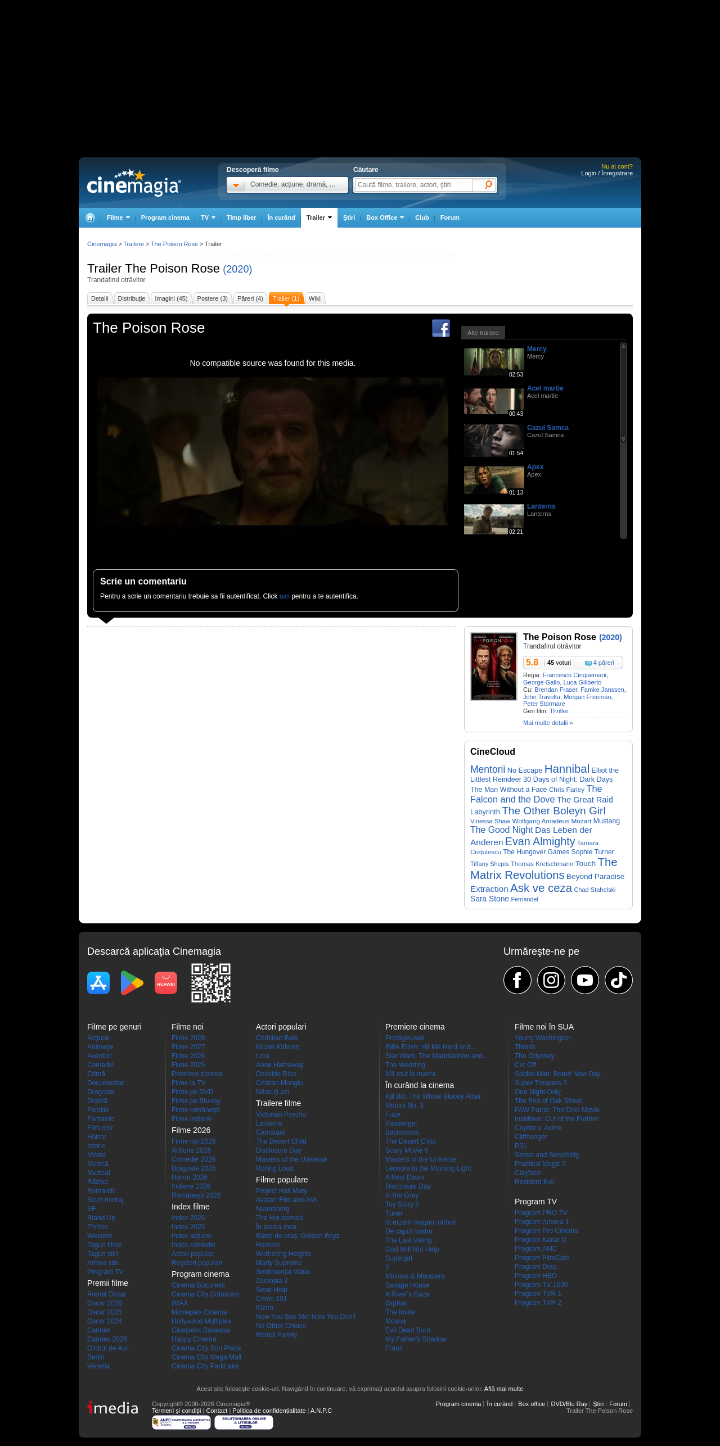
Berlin (96, 1357)
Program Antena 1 (542, 1222)
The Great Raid (585, 799)
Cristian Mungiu (279, 1083)
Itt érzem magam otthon (421, 1222)
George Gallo (541, 682)
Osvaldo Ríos (276, 1074)
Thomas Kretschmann (542, 863)
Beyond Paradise (595, 876)
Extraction (489, 889)
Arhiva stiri (103, 1263)
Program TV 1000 (541, 1285)
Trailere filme (278, 1103)
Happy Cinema (194, 1339)
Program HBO (536, 1276)
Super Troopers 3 (541, 1083)
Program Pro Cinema (546, 1231)
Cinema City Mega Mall (206, 1357)
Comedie (100, 1065)
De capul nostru (409, 1231)
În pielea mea (276, 1227)
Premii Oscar (106, 1294)
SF (91, 1209)
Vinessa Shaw (490, 821)
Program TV (105, 1272)
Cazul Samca (548, 428)
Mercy (537, 349)
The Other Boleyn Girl (554, 811)
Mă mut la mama (410, 1074)
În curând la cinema (419, 1085)
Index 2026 (188, 1218)
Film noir (100, 1128)
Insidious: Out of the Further (556, 1119)
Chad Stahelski (594, 889)
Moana (395, 1321)
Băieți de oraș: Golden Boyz (298, 1236)
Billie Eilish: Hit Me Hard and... (430, 1047)
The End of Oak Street (548, 1101)
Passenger (401, 1123)
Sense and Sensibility (547, 1155)
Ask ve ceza (541, 888)
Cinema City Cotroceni (205, 1294)
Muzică (98, 1164)
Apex (535, 467)
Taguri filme (104, 1245)
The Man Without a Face (508, 790)
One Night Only (538, 1092)
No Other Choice (281, 1326)
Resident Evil (534, 1182)
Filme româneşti (195, 1110)
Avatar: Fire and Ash (286, 1200)
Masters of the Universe (291, 1159)
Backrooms (402, 1132)
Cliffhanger (531, 1137)
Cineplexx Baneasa (201, 1330)
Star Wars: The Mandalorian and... (436, 1056)
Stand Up (101, 1218)
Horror (96, 1137)
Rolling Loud (275, 1168)
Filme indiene (192, 1119)
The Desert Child (281, 1141)
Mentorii (487, 769)
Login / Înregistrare (607, 173)
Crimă (96, 1074)
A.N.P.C (321, 1410)
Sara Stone (489, 899)
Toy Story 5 (402, 1204)
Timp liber (241, 217)
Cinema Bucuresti (198, 1285)
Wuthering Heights (284, 1254)
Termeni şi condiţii (176, 1410)
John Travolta (541, 696)
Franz (394, 1348)
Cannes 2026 (107, 1339)
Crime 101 (271, 1299)
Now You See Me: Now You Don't (306, 1317)
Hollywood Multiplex (201, 1321)
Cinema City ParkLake (205, 1366)
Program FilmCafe (542, 1258)
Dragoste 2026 (194, 1168)
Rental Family (276, 1335)
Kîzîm (264, 1308)
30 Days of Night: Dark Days (568, 779)
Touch (585, 863)
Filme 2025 (188, 1065)
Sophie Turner (593, 852)
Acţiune (98, 1038)
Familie (98, 1110)
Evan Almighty (540, 841)
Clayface (528, 1173)
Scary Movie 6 (406, 1150)
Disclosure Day (279, 1150)
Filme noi (188, 1026)
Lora (262, 1056)
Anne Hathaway (280, 1065)
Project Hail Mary (281, 1191)
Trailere (133, 244)
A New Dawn (404, 1177)
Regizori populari (197, 1263)
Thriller (559, 711)
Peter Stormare (544, 703)
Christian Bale (277, 1038)
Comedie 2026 (193, 1159)
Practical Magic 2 (540, 1164)
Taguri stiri (102, 1254)
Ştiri (349, 217)
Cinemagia (102, 244)
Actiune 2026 (191, 1150)
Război (97, 1182)
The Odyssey (535, 1056)
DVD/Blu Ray (569, 1403)
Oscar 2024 (104, 1321)
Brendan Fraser (555, 689)
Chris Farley (566, 789)
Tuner (394, 1213)
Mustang (606, 821)
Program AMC (536, 1249)
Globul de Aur (107, 1348)
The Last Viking (408, 1240)
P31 (520, 1146)
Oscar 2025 (104, 1312)
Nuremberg (273, 1209)
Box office (531, 1403)
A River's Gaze (407, 1294)
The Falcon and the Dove (536, 793)
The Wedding (405, 1065)
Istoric (96, 1146)
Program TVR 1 (538, 1294)
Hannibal (567, 769)
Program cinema (165, 217)
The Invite (400, 1312)
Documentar (105, 1083)
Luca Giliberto (583, 682)
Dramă (97, 1101)
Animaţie (100, 1047)
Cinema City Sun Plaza (206, 1348)
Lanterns (541, 506)
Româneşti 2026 (196, 1195)
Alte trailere (483, 332)
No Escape (525, 770)
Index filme (191, 1206)
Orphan (396, 1303)
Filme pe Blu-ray (196, 1101)
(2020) (237, 269)
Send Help (271, 1290)
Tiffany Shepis (489, 863)
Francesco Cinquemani (574, 675)
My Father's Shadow (416, 1339)
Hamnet (268, 1245)
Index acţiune (192, 1236)
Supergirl (398, 1258)
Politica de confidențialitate (268, 1410)
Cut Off (525, 1065)
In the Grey (401, 1195)
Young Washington (543, 1038)
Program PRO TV (541, 1213)
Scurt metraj (105, 1200)
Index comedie (193, 1245)
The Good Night (501, 830)
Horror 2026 (190, 1177)
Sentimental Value (283, 1272)
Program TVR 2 (538, 1303)
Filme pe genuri (114, 1026)
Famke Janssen (602, 689)
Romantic (101, 1191)
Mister (96, 1155)
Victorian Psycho (281, 1114)
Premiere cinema (197, 1074)
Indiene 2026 (191, 1186)
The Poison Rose (172, 268)
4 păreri (603, 662)
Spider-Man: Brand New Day (558, 1074)
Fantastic (101, 1119)
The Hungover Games (536, 852)
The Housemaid (280, 1218)
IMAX (180, 1303)
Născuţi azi (272, 1092)
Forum (450, 217)
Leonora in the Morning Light (428, 1168)
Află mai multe (504, 1388)
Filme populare (282, 1179)
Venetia (98, 1366)
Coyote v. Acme (538, 1128)
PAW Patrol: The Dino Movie (557, 1110)
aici (285, 596)
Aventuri (99, 1056)
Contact (216, 1410)
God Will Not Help (412, 1249)
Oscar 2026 (104, 1303)
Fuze (392, 1114)
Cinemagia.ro (134, 183)
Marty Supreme (279, 1263)
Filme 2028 (188, 1038)
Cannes (98, 1330)
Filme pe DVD (193, 1092)
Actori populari (193, 1254)
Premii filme (107, 1283)
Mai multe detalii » (548, 722)
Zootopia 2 (272, 1281)
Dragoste (101, 1092)
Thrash (525, 1047)
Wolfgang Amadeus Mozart (552, 820)
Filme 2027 (188, 1047)
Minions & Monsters (414, 1276)
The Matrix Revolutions (544, 868)
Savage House (407, 1285)
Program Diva (535, 1267)
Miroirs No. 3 (404, 1105)
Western (99, 1236)
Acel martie (545, 388)
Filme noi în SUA (544, 1026)
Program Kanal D (540, 1240)
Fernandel (524, 899)
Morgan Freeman (587, 696)
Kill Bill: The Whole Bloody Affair (433, 1096)
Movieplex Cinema (199, 1312)
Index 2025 (188, 1227)
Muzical (98, 1173)
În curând (281, 217)
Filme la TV (188, 1083)
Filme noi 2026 (194, 1141)
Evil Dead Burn (407, 1330)
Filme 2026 (188, 1056)
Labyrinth (485, 812)
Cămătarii (270, 1132)
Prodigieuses (404, 1038)
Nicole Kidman (277, 1047)
